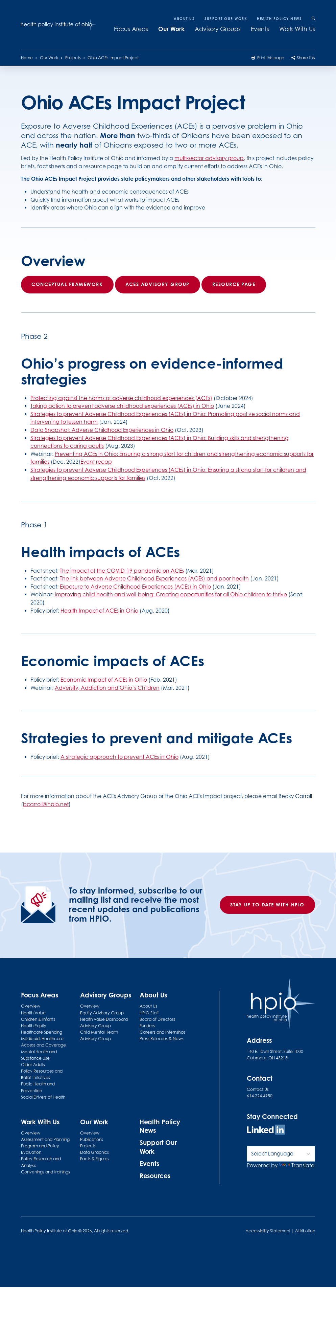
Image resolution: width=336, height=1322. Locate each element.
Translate (296, 1165)
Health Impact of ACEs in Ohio (99, 611)
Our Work (171, 28)
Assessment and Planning (45, 1139)
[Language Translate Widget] (281, 1153)
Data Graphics (94, 1152)
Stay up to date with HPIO (267, 904)
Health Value (33, 1012)
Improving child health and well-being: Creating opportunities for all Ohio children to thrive (171, 595)
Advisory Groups (218, 28)
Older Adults (33, 1064)
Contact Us (258, 1089)
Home (27, 57)
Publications (91, 1139)
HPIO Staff (149, 1012)
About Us (184, 19)
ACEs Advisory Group (157, 284)
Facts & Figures (94, 1158)
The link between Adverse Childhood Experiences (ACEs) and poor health (154, 578)
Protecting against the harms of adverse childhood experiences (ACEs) (121, 398)
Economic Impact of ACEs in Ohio (104, 680)
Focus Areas (131, 28)
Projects (73, 57)
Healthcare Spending (41, 1032)
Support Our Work (226, 19)
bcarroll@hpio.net (46, 804)
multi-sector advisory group (209, 158)
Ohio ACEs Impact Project (113, 57)
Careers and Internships (163, 1032)
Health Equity (33, 1025)
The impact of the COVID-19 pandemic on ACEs (122, 571)
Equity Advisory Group (102, 1012)
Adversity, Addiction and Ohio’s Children (107, 688)
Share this (303, 57)
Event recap (96, 462)
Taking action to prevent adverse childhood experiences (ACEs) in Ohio (122, 406)
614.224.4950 (259, 1095)
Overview (30, 1006)
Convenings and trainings (45, 1171)
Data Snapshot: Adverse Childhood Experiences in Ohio (101, 430)
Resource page (233, 284)
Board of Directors (157, 1019)
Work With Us (297, 28)
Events (260, 28)
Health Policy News (279, 19)
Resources (155, 1176)
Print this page (267, 57)
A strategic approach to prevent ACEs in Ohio (119, 757)
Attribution (305, 1230)
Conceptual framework (67, 284)
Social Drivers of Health (43, 1097)
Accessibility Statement (267, 1230)
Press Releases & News (162, 1038)
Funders (147, 1025)
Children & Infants (38, 1019)
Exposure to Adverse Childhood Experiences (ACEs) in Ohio (135, 586)
